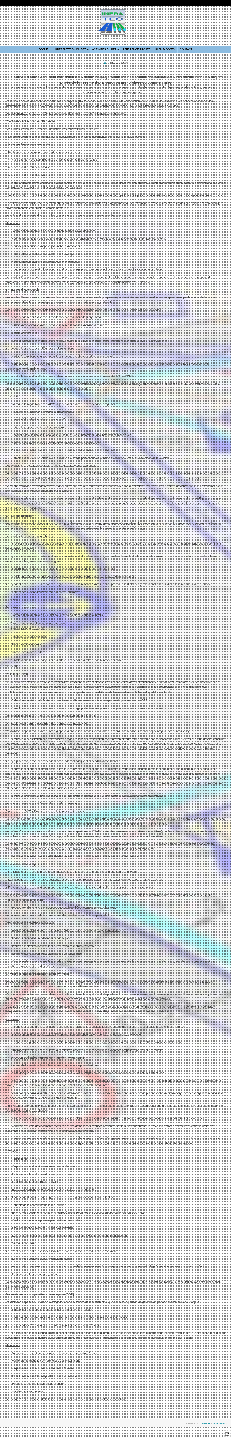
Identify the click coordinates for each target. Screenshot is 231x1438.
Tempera (205, 1423)
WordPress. (220, 1423)
